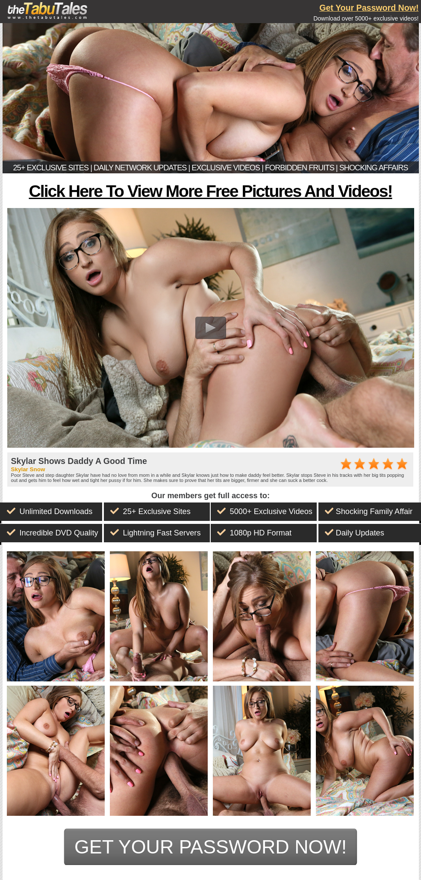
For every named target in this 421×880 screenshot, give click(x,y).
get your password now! (210, 846)
